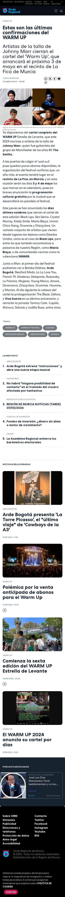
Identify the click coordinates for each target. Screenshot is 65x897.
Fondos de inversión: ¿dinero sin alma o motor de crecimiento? (33, 423)
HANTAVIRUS (19, 2)
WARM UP (7, 21)
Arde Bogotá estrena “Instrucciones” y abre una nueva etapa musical (34, 367)
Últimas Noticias (38, 3)
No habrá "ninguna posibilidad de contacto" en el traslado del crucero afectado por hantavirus (33, 387)
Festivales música (14, 334)
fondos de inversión (18, 416)
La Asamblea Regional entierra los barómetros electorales (31, 440)
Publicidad (9, 823)
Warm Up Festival (30, 327)
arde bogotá (38, 334)
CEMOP (10, 434)
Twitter (39, 820)
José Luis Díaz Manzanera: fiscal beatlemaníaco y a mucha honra (44, 781)
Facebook (40, 823)
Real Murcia (47, 3)
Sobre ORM (10, 816)
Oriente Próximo (29, 3)
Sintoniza (9, 820)
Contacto (40, 816)
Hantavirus (13, 378)
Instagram (41, 827)
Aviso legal (10, 839)
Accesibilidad (11, 843)
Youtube (39, 831)
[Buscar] (60, 10)
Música (55, 334)
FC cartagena (55, 3)
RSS (36, 835)
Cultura (50, 327)
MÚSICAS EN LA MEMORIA (41, 774)
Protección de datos (16, 835)
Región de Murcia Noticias (21, 399)
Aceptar (11, 892)
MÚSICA (32, 791)
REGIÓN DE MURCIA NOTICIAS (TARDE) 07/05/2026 (34, 406)
